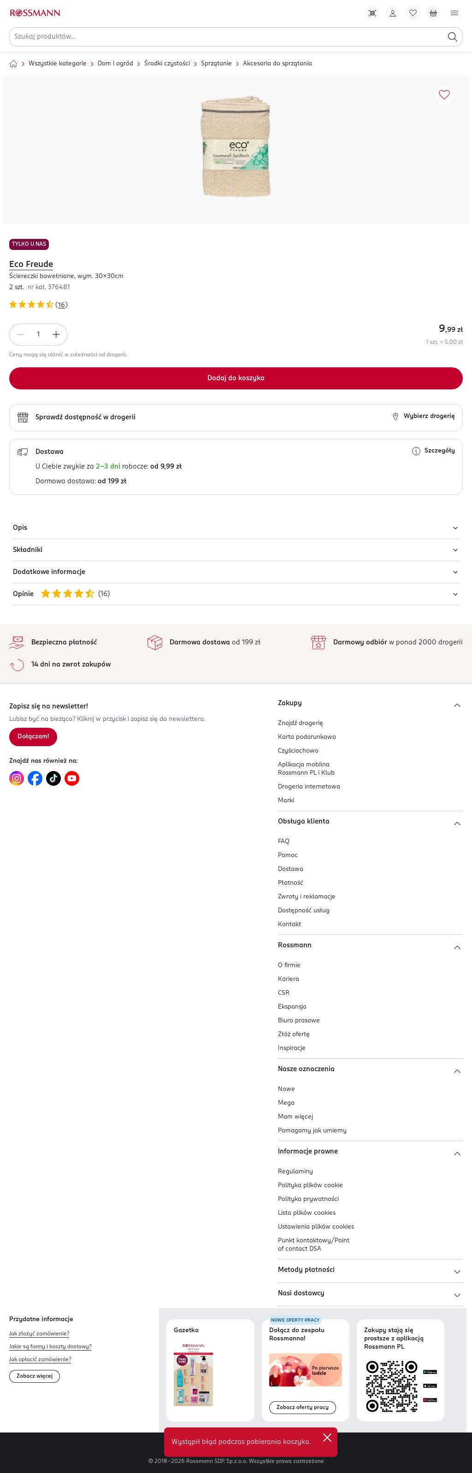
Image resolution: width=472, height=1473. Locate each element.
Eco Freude (31, 265)
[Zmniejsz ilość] (20, 334)
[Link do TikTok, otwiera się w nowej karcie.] (53, 778)
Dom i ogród (115, 64)
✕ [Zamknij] (327, 1437)
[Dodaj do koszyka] (236, 378)
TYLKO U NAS (29, 244)
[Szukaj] (452, 37)
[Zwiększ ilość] (56, 334)
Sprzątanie (216, 64)
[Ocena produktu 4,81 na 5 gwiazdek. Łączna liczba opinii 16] (236, 306)
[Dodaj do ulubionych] (444, 95)
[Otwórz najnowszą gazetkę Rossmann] (193, 1374)
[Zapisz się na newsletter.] (33, 737)
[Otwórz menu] (454, 13)
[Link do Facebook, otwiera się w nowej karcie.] (35, 778)
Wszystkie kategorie (58, 64)
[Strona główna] (13, 64)
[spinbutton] (38, 335)
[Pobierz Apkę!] (372, 13)
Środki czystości (167, 64)
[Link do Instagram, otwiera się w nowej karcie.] (16, 778)
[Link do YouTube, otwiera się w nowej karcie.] (72, 778)
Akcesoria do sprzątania (277, 64)
